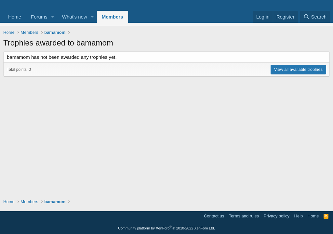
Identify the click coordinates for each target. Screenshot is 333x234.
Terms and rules (244, 216)
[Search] (315, 17)
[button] (52, 17)
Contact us (214, 216)
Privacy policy (276, 216)
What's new (74, 17)
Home (14, 17)
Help (298, 216)
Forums (39, 17)
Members (112, 17)
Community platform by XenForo (166, 228)
